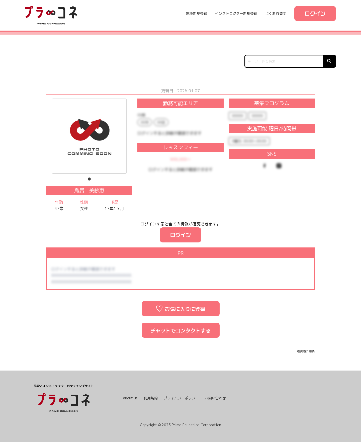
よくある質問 (275, 13)
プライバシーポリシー (181, 398)
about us (130, 398)
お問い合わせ (215, 398)
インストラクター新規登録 (236, 13)
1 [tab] (89, 179)
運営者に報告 (306, 351)
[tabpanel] (89, 136)
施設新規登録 (196, 13)
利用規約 (151, 398)
